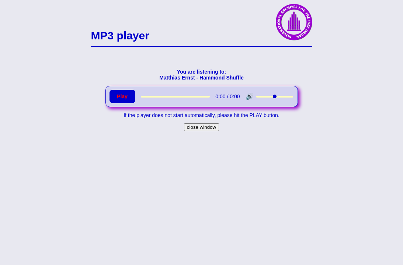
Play (122, 96)
